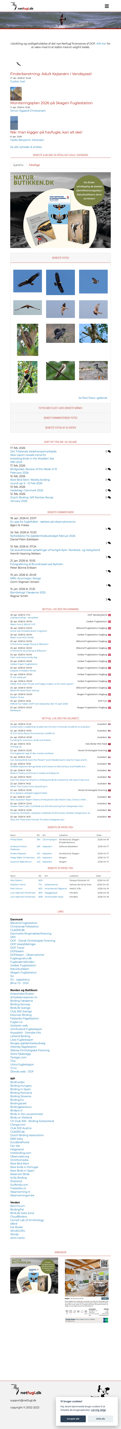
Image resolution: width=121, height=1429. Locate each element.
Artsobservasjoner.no (23, 997)
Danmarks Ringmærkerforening (31, 933)
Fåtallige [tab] (34, 165)
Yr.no (13, 1068)
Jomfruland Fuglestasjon (26, 1029)
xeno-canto (17, 1237)
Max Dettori (16, 880)
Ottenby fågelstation (23, 1046)
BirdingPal (17, 1209)
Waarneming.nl (20, 1191)
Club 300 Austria (20, 1128)
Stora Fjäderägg (20, 1053)
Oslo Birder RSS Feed (96, 744)
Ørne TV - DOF (19, 983)
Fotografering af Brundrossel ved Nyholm (36, 564)
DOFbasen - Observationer (27, 954)
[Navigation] (107, 6)
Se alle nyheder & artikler (26, 147)
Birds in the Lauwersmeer (26, 1114)
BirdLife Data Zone (22, 1213)
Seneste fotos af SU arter (60, 427)
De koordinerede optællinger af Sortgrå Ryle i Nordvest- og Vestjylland (55, 550)
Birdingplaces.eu (21, 1106)
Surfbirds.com (19, 1184)
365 (38, 846)
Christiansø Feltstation (24, 926)
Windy (14, 1234)
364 (38, 839)
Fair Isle (15, 1145)
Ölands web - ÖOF (22, 1071)
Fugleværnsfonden (22, 961)
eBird (13, 1223)
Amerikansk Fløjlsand (56, 888)
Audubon (102, 724)
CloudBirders (18, 1216)
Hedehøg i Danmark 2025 (26, 490)
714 (40, 884)
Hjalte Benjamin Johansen (27, 140)
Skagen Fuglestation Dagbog (92, 668)
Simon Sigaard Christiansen (28, 110)
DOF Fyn (102, 701)
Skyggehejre (51, 893)
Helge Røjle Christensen (22, 857)
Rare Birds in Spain (22, 1170)
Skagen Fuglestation (23, 972)
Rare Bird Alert (19, 1163)
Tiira (13, 1061)
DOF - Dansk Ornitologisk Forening (32, 940)
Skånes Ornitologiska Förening (29, 1050)
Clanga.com (17, 1124)
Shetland (16, 1181)
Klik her (101, 43)
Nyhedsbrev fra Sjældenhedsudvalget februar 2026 (42, 535)
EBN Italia (16, 1138)
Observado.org (19, 1156)
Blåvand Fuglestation (23, 923)
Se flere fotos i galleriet (92, 397)
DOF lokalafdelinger (23, 944)
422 (38, 857)
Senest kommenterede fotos (60, 417)
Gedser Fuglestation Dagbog (92, 634)
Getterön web (19, 1025)
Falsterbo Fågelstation (24, 1018)
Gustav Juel (17, 81)
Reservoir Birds (19, 1174)
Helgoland (17, 1149)
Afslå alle (100, 1419)
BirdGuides (17, 1082)
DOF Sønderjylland (97, 615)
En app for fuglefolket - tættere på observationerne (42, 521)
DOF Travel (17, 947)
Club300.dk (17, 930)
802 (40, 888)
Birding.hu (17, 1099)
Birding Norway (20, 1004)
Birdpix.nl (16, 1110)
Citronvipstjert (49, 839)
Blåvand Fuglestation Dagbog (91, 628)
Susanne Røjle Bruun (21, 862)
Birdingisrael (18, 1103)
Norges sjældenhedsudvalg (27, 1043)
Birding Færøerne (21, 1000)
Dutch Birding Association (27, 1135)
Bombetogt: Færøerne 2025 (28, 592)
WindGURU (17, 1230)
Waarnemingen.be (22, 1195)
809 (40, 880)
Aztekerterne (51, 884)
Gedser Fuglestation (96, 621)
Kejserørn (47, 846)
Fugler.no (16, 1022)
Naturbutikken (19, 969)
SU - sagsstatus (20, 979)
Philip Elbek (16, 839)
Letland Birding (20, 1036)
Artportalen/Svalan (22, 993)
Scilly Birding (18, 1177)
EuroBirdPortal (19, 1142)
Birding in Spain (20, 1089)
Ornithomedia (19, 1160)
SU (12, 976)
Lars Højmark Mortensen (23, 893)
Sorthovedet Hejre (54, 897)
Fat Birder (16, 1227)
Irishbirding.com (20, 1152)
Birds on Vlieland (21, 1117)
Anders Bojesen (18, 853)
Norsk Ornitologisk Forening (92, 750)
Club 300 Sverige (21, 1011)
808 (41, 897)
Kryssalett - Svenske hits (25, 1032)
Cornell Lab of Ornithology (27, 1220)
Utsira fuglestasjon (22, 1064)
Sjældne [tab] (18, 165)
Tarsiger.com (18, 1057)
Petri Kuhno (16, 888)
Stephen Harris (17, 884)
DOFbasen (17, 951)
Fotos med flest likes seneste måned (60, 408)
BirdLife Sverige (20, 1007)
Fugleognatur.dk (21, 958)
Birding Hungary (21, 1085)
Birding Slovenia (20, 1096)
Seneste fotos (60, 257)
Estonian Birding (21, 1015)
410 (38, 853)
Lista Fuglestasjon (21, 1039)
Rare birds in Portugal (24, 1167)
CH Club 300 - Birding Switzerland (32, 1121)
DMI (13, 937)
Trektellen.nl (18, 1188)
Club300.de (17, 1131)
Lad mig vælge (98, 1410)
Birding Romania (21, 1092)
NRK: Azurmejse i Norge (25, 578)
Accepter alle (73, 1419)
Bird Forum (17, 1206)
